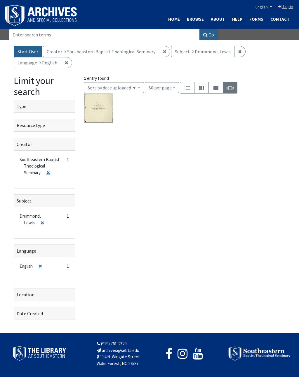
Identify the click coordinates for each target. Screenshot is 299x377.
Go (208, 35)
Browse (195, 19)
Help (237, 19)
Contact (280, 19)
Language (26, 251)
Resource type (31, 125)
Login (285, 6)
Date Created (30, 313)
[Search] (104, 34)
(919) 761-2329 (111, 343)
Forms (256, 19)
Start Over (28, 51)
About (218, 19)
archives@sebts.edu (118, 350)
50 (160, 87)
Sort (112, 88)
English (262, 7)
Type (21, 106)
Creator (24, 144)
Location (25, 294)
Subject (24, 201)
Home (174, 19)
